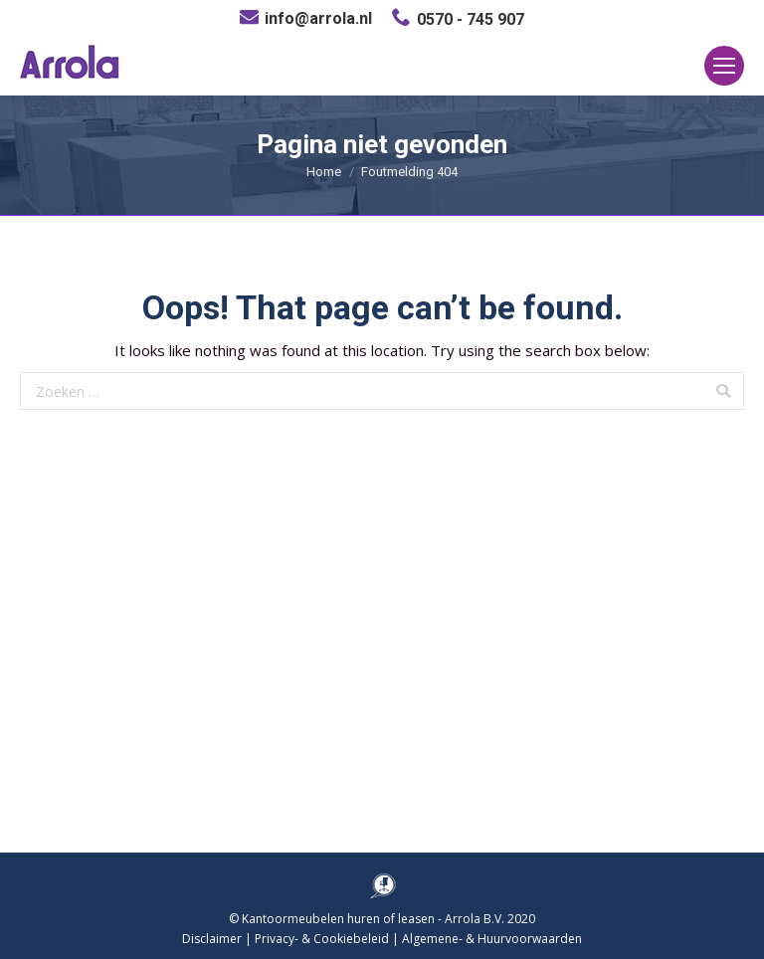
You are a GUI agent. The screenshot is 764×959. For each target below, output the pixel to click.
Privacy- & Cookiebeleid (322, 938)
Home (323, 171)
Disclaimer (212, 938)
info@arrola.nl (318, 18)
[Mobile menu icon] (724, 66)
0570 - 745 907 (470, 19)
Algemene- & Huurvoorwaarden (492, 938)
